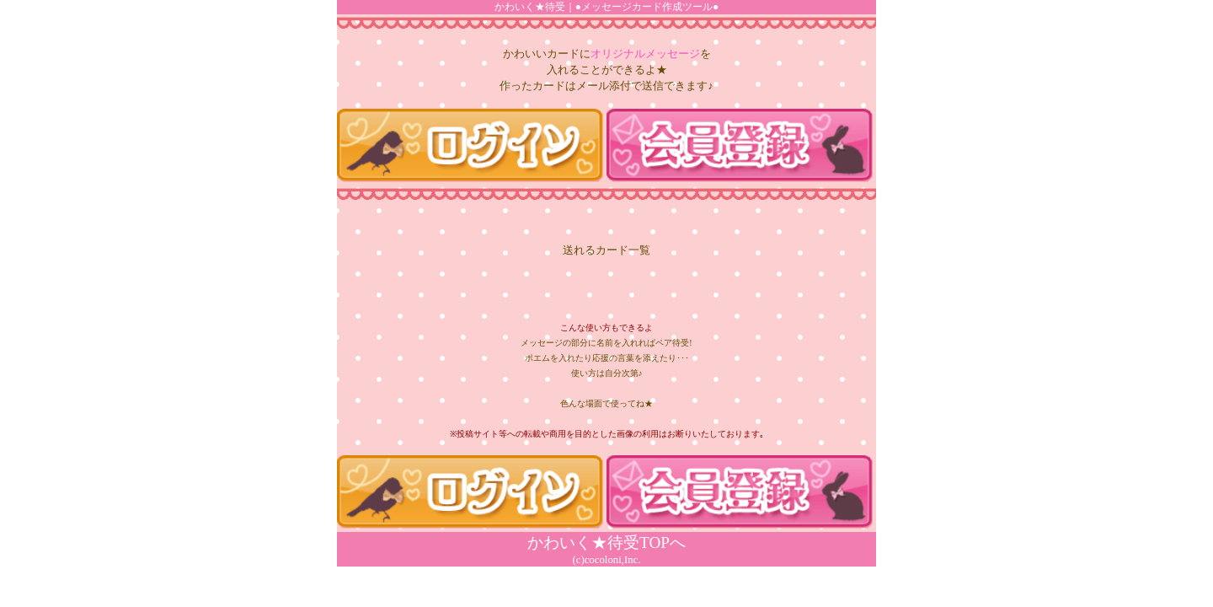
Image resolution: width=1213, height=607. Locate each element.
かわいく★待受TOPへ (606, 542)
